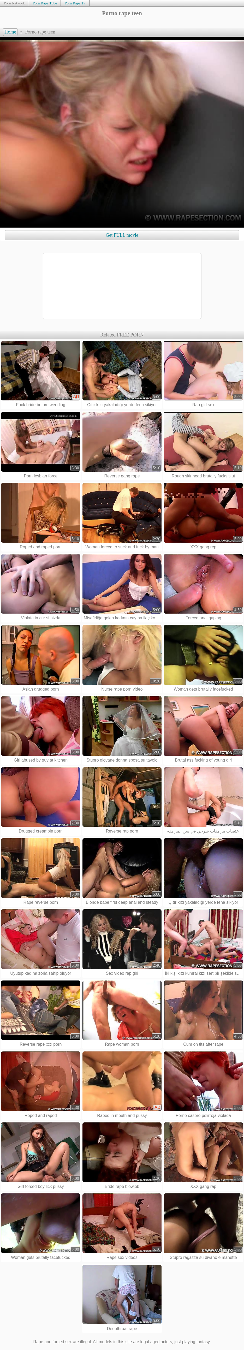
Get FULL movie (122, 235)
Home (10, 32)
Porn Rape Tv (75, 3)
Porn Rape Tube (45, 3)
